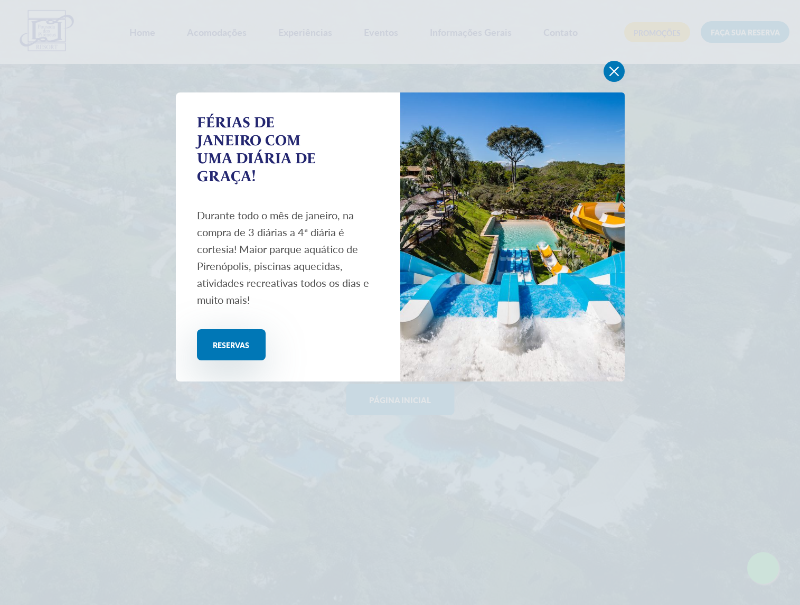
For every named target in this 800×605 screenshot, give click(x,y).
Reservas (241, 346)
